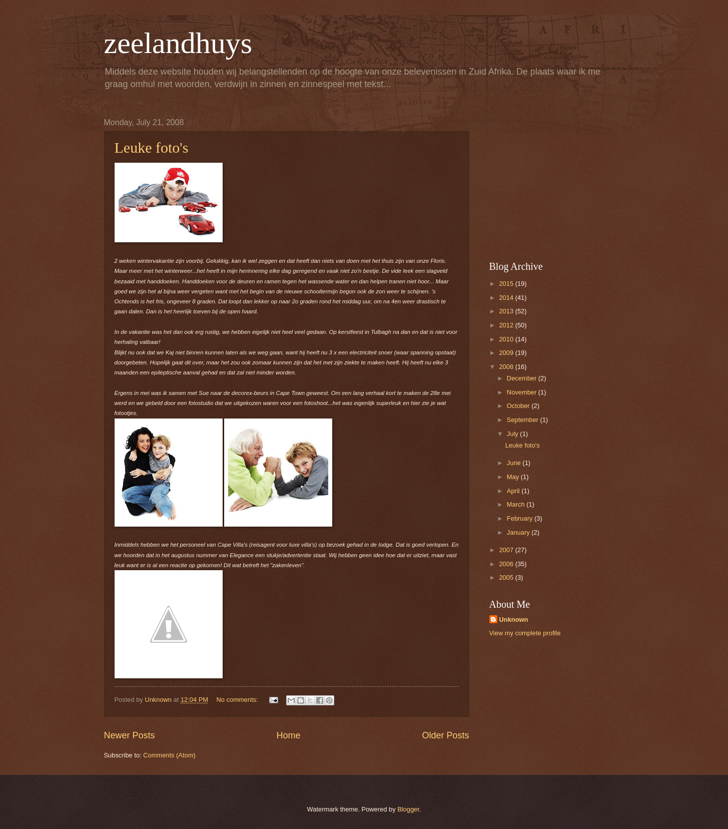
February (520, 518)
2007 (507, 550)
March (516, 504)
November (522, 392)
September (523, 420)
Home (288, 735)
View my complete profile (525, 633)
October (519, 405)
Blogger (408, 809)
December (522, 378)
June (515, 463)
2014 (507, 297)
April (514, 491)
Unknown (513, 619)
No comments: (238, 699)
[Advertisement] (551, 180)
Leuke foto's (152, 147)
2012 (507, 325)
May (514, 477)
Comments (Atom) (169, 755)
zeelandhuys (178, 43)
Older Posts (445, 735)
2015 (507, 283)
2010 (507, 339)
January (519, 532)
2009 (507, 352)
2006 (507, 564)
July (513, 434)
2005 (507, 577)
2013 (507, 311)
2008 (507, 366)
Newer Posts (129, 735)
